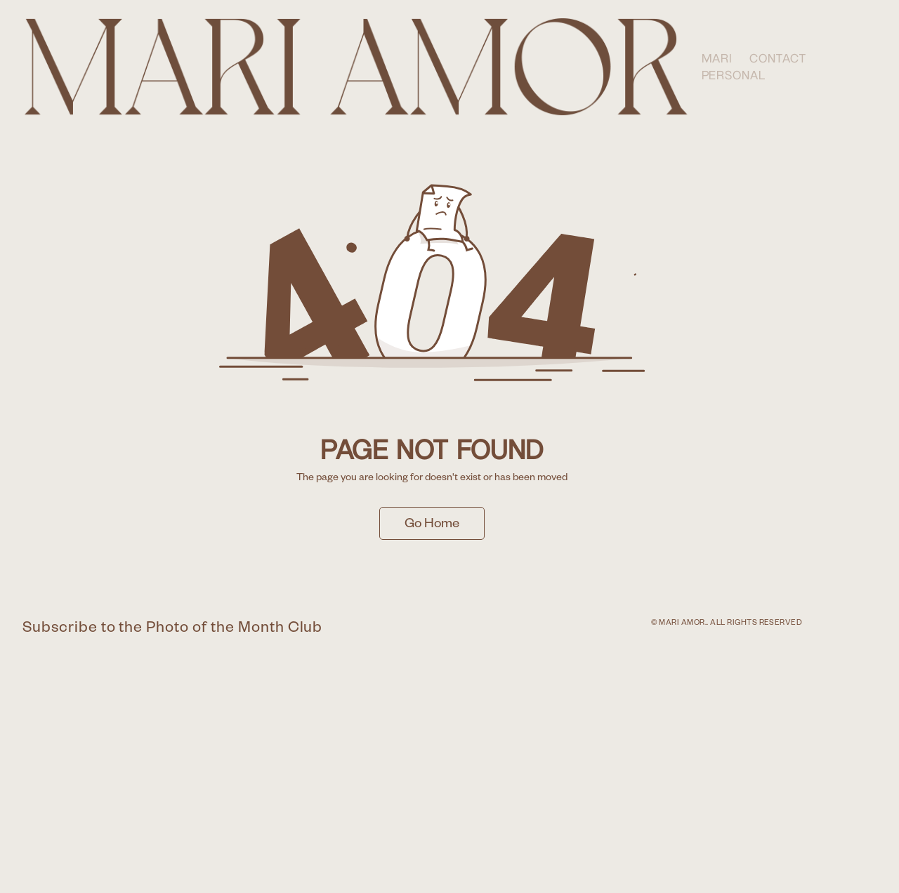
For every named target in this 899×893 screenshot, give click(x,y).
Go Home (432, 525)
